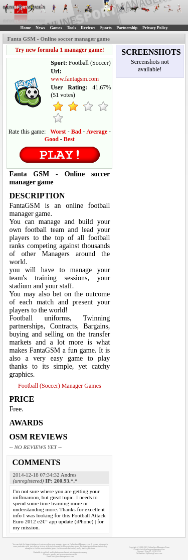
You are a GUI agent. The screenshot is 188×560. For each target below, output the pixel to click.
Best (69, 139)
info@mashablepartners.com (63, 556)
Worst (58, 131)
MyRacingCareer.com (154, 553)
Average (96, 131)
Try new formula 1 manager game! (59, 49)
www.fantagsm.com (75, 78)
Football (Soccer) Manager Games (59, 385)
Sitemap (140, 551)
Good (52, 139)
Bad (76, 131)
